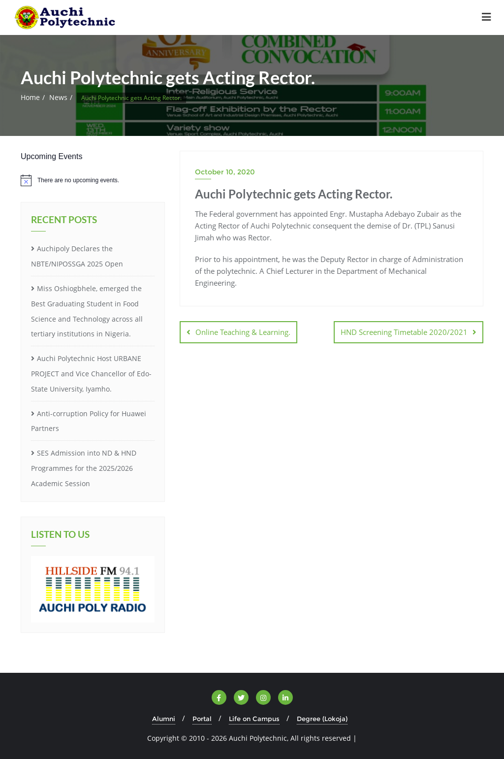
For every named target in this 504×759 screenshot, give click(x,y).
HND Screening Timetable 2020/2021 (404, 332)
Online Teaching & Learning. (242, 332)
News (58, 97)
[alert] (93, 180)
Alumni (163, 719)
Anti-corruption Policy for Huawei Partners (88, 421)
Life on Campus (254, 719)
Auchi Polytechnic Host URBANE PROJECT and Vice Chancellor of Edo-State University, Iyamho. (91, 374)
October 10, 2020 (225, 171)
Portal (202, 719)
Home (30, 97)
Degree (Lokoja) (322, 719)
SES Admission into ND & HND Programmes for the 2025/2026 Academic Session (83, 468)
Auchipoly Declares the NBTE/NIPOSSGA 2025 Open (77, 256)
